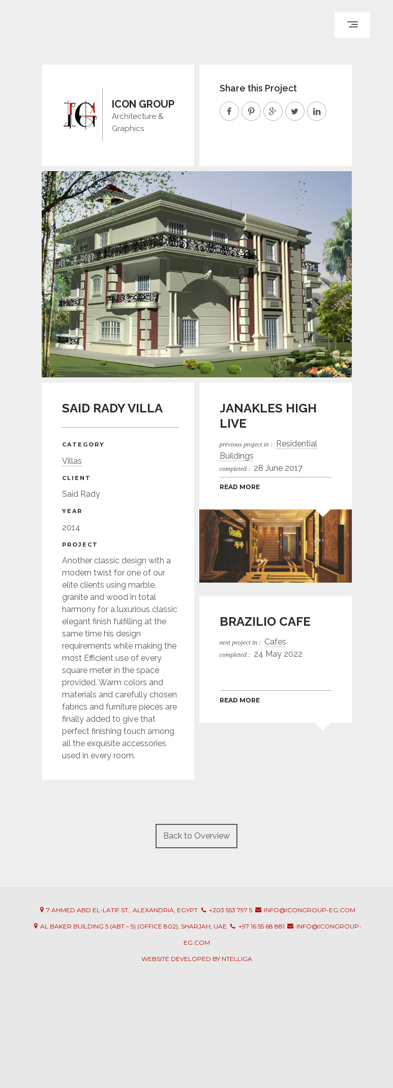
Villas (72, 461)
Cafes (275, 642)
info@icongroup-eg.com (309, 910)
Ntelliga (237, 959)
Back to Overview (196, 836)
